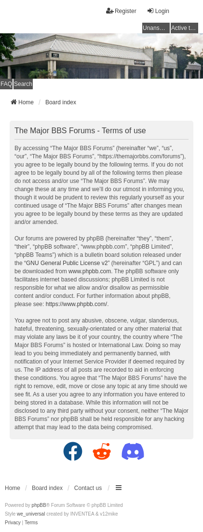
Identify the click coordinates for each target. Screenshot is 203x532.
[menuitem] (13, 522)
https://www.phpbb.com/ (76, 304)
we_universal (31, 514)
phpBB (39, 505)
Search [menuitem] (23, 84)
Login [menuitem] (158, 10)
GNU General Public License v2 (67, 263)
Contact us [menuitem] (88, 488)
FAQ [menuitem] (6, 84)
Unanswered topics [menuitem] (156, 28)
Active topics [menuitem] (184, 28)
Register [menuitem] (121, 10)
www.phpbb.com (89, 271)
